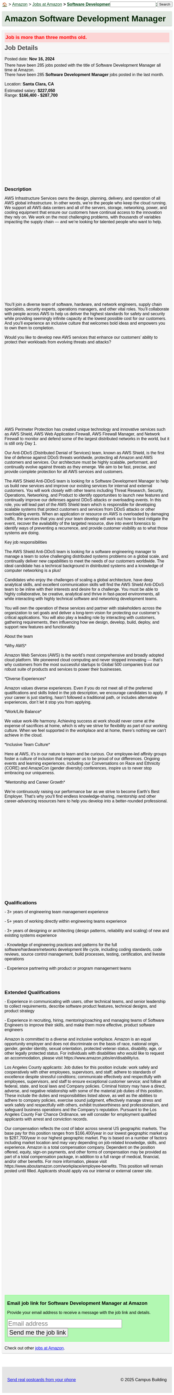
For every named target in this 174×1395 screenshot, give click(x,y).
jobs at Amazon (49, 1348)
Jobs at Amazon (47, 4)
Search (164, 4)
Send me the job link (37, 1332)
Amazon (20, 4)
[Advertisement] (87, 144)
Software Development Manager (98, 4)
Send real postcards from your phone (41, 1379)
